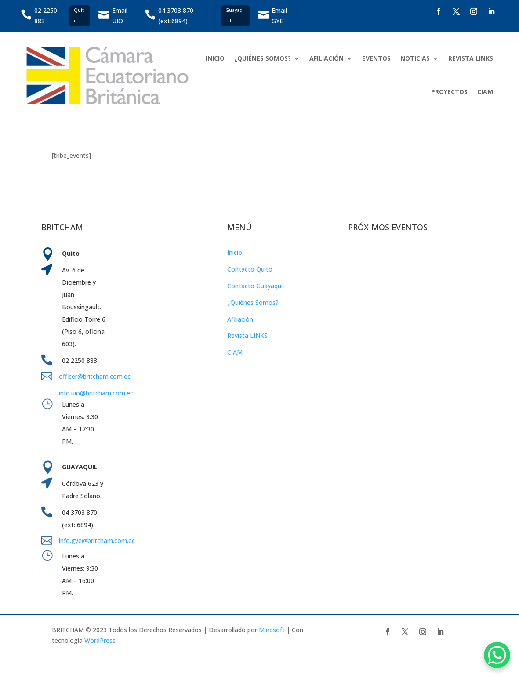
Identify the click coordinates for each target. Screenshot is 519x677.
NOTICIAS (415, 58)
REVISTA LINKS (470, 58)
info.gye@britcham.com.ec (98, 540)
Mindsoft (272, 630)
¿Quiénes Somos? (253, 302)
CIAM (485, 91)
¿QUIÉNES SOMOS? (262, 58)
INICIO (215, 58)
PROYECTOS (449, 91)
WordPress (100, 640)
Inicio (234, 252)
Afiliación (240, 319)
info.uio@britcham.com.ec (96, 393)
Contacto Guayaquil (255, 286)
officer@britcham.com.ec (95, 376)
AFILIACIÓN (326, 58)
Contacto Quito (249, 269)
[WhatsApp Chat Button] (497, 655)
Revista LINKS (247, 335)
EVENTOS (376, 58)
